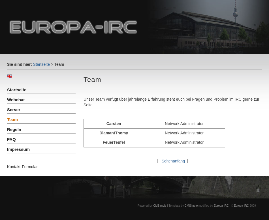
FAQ (11, 139)
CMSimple (159, 205)
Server (13, 109)
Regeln (14, 129)
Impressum (18, 149)
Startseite (41, 64)
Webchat (16, 99)
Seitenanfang (173, 161)
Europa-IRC (221, 205)
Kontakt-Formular (22, 166)
